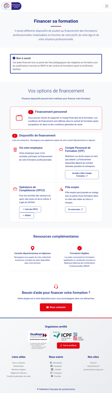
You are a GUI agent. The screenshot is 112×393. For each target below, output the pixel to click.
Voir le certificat (68, 345)
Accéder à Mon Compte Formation (82, 174)
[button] (56, 363)
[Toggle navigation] (106, 6)
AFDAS (26, 215)
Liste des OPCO (30, 209)
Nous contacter (56, 307)
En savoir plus (75, 209)
